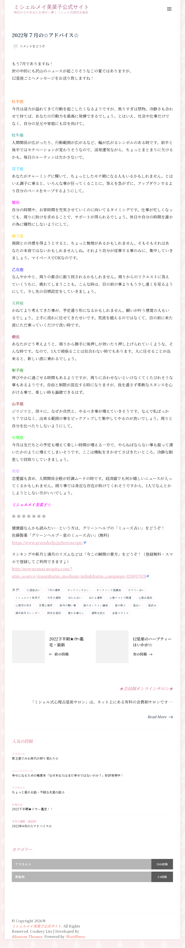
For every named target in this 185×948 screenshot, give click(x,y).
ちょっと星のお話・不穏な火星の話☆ (38, 792)
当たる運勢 (95, 597)
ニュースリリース (22, 771)
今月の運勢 (54, 597)
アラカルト (18, 754)
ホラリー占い (136, 590)
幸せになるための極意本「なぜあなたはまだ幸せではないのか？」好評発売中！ (67, 775)
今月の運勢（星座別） (25, 821)
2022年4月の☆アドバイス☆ (32, 826)
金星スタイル (120, 613)
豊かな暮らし (76, 613)
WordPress (75, 936)
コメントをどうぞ (32, 46)
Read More (156, 716)
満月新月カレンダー (27, 613)
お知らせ (17, 805)
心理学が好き (23, 605)
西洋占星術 (54, 613)
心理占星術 (145, 597)
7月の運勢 (54, 590)
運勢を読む (98, 613)
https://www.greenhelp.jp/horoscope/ (47, 542)
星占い (137, 605)
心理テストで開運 (120, 597)
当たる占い (75, 597)
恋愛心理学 (46, 605)
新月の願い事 (68, 605)
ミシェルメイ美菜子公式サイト (51, 6)
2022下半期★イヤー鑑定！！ (32, 809)
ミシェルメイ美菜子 (27, 597)
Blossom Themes (27, 936)
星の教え (120, 605)
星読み (152, 605)
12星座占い (33, 590)
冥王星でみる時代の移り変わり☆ (35, 758)
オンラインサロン (78, 590)
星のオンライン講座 (95, 605)
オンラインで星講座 (108, 590)
